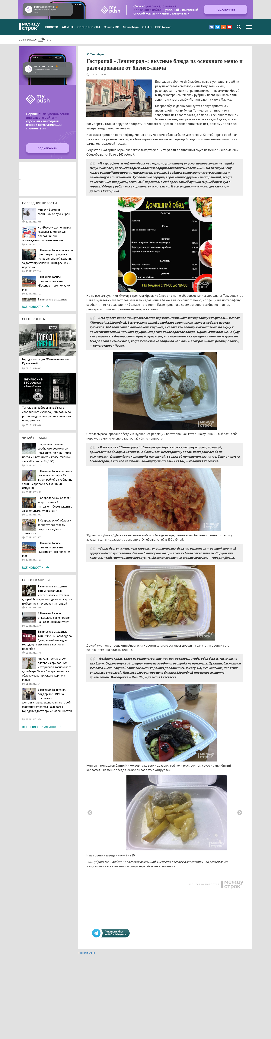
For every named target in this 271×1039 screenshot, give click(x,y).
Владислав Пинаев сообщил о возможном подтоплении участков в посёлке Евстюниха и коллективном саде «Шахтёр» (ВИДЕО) (46, 452)
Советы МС (111, 27)
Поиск (239, 27)
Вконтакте (211, 27)
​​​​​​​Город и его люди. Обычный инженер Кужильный (46, 361)
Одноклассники (223, 27)
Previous (90, 813)
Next (240, 813)
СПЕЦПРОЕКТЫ (88, 27)
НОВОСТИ (51, 27)
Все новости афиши (39, 727)
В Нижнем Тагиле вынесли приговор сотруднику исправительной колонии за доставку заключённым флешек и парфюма (47, 258)
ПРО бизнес (163, 27)
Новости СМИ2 (86, 952)
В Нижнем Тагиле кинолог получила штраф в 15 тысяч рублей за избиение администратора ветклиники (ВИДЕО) (47, 479)
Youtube (229, 27)
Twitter (217, 27)
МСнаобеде (131, 27)
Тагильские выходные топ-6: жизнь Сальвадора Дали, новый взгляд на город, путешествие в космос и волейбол (47, 640)
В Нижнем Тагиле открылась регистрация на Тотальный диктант (54, 617)
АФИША (68, 27)
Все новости (32, 306)
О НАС (146, 27)
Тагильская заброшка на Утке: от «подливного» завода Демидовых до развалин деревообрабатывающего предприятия (46, 414)
